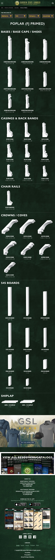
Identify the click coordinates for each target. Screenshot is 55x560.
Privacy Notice (27, 555)
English (17, 545)
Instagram (20, 537)
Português (32, 545)
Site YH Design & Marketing (27, 557)
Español (22, 545)
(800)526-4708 (29, 485)
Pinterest (29, 537)
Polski (37, 545)
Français (27, 545)
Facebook (34, 537)
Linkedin (25, 537)
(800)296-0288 (29, 493)
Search (53, 3)
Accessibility (27, 552)
